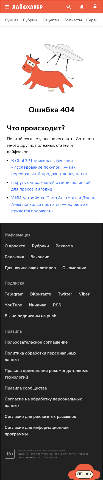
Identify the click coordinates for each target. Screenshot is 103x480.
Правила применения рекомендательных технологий (46, 374)
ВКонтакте (40, 294)
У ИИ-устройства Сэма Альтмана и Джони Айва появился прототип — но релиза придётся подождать (53, 204)
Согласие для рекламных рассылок (40, 416)
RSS (57, 305)
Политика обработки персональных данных (40, 356)
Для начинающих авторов (30, 267)
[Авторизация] (95, 6)
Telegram (14, 294)
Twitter (65, 294)
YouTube (13, 305)
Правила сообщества (26, 388)
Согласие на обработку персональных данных (43, 402)
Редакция (14, 256)
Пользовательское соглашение (36, 342)
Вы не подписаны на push (30, 315)
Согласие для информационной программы (37, 431)
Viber (84, 294)
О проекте (15, 245)
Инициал (37, 305)
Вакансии (39, 256)
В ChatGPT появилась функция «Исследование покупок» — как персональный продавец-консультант (49, 167)
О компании (74, 267)
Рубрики (40, 245)
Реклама (64, 245)
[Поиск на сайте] (68, 6)
